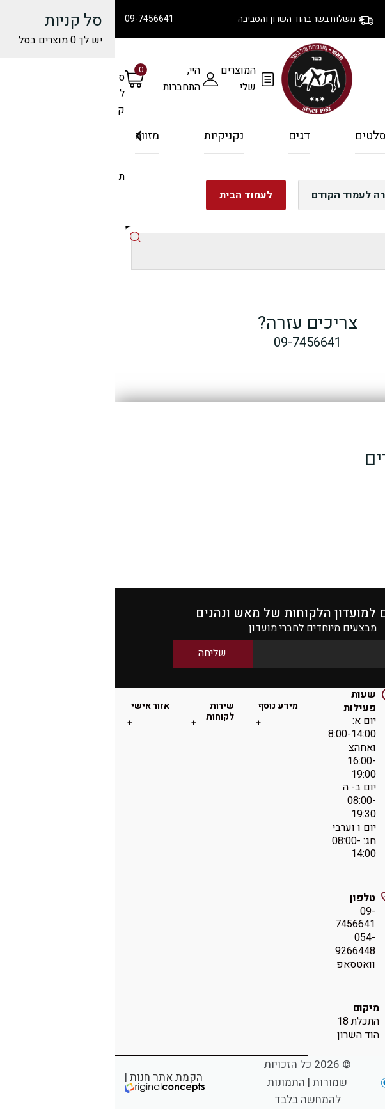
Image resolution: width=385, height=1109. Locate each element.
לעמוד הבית (130, 195)
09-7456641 (34, 19)
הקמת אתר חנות (51, 1077)
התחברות (66, 87)
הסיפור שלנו (352, 13)
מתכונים (360, 29)
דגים (184, 136)
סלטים (255, 136)
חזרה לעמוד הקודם (238, 195)
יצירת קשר (311, 29)
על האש (328, 141)
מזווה (32, 136)
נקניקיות (109, 136)
